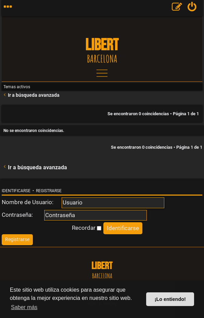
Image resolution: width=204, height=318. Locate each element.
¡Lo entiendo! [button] (170, 299)
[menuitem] (192, 8)
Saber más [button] (24, 307)
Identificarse (16, 190)
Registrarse (49, 190)
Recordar (86, 227)
